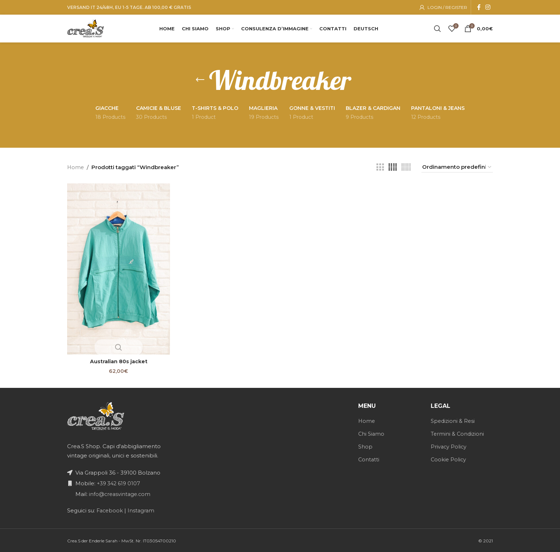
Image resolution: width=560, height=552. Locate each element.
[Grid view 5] (406, 169)
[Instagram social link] (488, 6)
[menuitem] (369, 28)
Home (76, 169)
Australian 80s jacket (118, 360)
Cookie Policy (449, 458)
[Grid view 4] (393, 169)
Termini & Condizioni (458, 433)
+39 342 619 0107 (118, 482)
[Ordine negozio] (457, 169)
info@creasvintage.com (120, 493)
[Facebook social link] (479, 6)
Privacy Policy (449, 445)
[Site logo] (88, 28)
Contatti (369, 458)
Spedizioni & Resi (453, 420)
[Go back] (200, 82)
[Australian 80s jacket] (117, 269)
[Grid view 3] (380, 169)
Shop (365, 445)
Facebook (109, 509)
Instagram (142, 509)
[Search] (437, 28)
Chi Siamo (371, 433)
